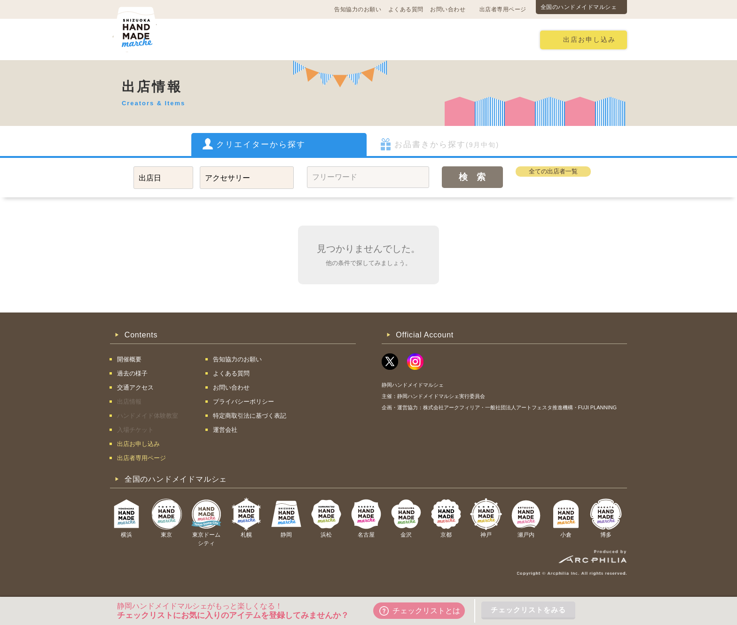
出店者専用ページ (502, 9)
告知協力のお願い (357, 9)
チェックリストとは (419, 611)
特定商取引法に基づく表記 (249, 415)
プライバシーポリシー (243, 401)
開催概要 (200, 39)
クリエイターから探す (261, 144)
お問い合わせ (447, 9)
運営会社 (225, 429)
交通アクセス (253, 39)
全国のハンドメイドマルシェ (579, 7)
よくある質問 (405, 9)
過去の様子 (310, 39)
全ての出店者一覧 (553, 171)
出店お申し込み (589, 39)
